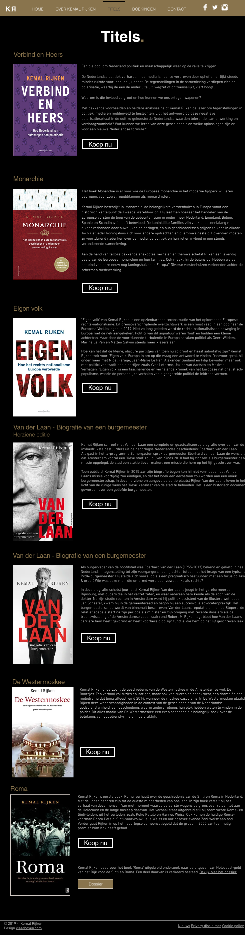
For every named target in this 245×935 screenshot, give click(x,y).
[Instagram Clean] (225, 7)
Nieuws (184, 926)
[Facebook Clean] (205, 7)
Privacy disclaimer (206, 926)
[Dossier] (95, 884)
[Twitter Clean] (215, 7)
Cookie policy (233, 926)
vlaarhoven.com (29, 928)
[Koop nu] (100, 144)
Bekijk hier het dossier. (218, 872)
